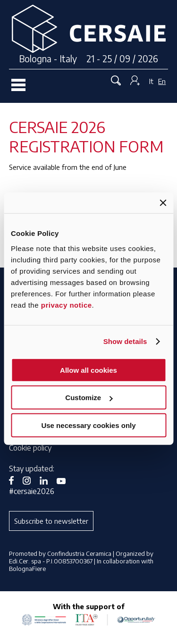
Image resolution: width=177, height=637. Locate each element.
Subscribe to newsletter (51, 521)
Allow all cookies (88, 370)
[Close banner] (163, 203)
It (151, 81)
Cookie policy (30, 448)
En (162, 81)
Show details (125, 341)
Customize (88, 398)
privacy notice (66, 305)
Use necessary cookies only (88, 425)
